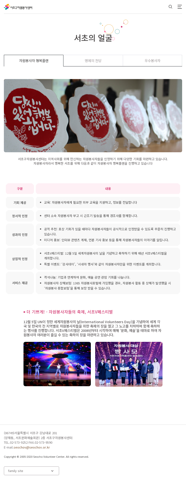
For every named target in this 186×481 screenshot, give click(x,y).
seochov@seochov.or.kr (32, 447)
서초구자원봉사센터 (18, 7)
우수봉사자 (152, 60)
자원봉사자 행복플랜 (33, 60)
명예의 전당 (93, 60)
